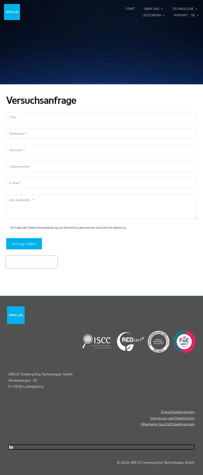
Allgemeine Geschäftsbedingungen (168, 424)
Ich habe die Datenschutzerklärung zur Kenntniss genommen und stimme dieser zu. (68, 227)
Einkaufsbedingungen (178, 412)
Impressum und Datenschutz (172, 418)
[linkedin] (11, 447)
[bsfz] (183, 332)
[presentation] (31, 262)
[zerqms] (157, 332)
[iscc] (96, 332)
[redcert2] (127, 332)
